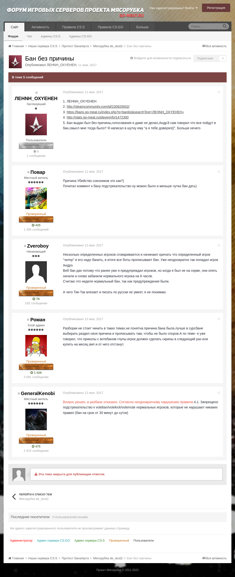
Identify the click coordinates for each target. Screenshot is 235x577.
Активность (40, 27)
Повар (37, 172)
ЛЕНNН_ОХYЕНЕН (61, 65)
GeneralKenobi (38, 393)
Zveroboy (38, 246)
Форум (13, 36)
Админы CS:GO (80, 36)
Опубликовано (84, 92)
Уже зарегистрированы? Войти (173, 8)
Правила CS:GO (110, 27)
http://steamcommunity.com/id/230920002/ (98, 106)
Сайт (14, 27)
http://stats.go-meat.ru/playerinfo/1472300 (98, 117)
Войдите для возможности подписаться (162, 58)
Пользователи (143, 540)
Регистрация (216, 8)
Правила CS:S (73, 27)
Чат (29, 36)
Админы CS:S (50, 36)
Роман (37, 319)
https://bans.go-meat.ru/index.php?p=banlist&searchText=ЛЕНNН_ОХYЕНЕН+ (126, 112)
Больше (142, 27)
